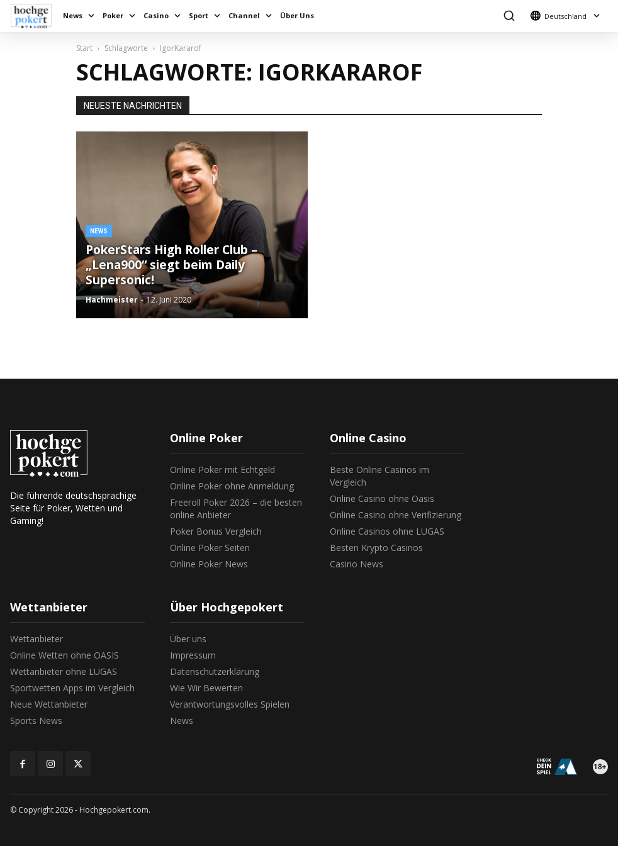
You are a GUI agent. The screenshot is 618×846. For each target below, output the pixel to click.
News (72, 15)
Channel (244, 15)
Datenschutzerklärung (214, 671)
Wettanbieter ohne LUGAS (63, 671)
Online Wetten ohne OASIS (64, 655)
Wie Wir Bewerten (206, 688)
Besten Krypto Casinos (376, 548)
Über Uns (297, 15)
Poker (113, 15)
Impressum (193, 655)
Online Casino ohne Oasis (382, 498)
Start (84, 48)
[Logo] (34, 16)
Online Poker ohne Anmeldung (232, 486)
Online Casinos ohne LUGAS (387, 531)
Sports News (36, 720)
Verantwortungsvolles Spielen (229, 704)
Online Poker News (209, 564)
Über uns (188, 639)
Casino (156, 15)
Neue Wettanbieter (48, 704)
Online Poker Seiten (210, 548)
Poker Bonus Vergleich (216, 531)
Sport (198, 15)
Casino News (356, 564)
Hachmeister (112, 299)
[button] (508, 16)
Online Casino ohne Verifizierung (395, 515)
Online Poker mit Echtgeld (222, 470)
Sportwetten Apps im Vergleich (72, 688)
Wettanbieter (36, 639)
